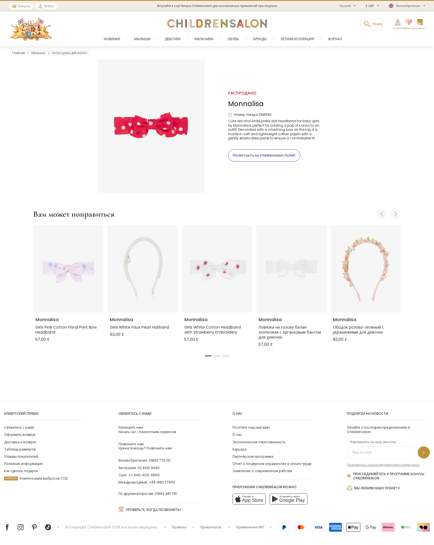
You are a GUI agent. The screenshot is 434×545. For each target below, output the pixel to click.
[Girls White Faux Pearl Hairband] (143, 269)
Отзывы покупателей (21, 456)
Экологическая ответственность (259, 442)
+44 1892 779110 (162, 482)
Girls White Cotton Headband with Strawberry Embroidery (212, 330)
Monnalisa (246, 103)
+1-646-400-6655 (144, 475)
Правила (179, 527)
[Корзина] (420, 24)
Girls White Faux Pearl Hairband (139, 327)
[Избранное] (407, 24)
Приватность (211, 527)
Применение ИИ (250, 527)
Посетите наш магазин (251, 427)
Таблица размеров (20, 449)
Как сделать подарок (21, 471)
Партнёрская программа (252, 456)
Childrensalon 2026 (103, 527)
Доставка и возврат (20, 442)
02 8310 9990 (149, 467)
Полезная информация (23, 463)
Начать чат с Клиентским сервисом (147, 429)
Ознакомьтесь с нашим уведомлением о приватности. (383, 465)
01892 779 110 (159, 460)
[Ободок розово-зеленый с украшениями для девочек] (366, 269)
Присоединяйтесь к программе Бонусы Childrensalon (385, 476)
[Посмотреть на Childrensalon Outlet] (264, 155)
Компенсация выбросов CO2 (36, 478)
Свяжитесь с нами (19, 427)
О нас (237, 434)
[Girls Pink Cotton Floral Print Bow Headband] (68, 269)
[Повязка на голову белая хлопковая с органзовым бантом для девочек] (291, 269)
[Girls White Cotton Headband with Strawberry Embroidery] (217, 269)
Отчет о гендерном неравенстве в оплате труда (271, 463)
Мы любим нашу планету (373, 488)
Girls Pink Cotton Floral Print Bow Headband (66, 330)
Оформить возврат (20, 434)
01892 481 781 (166, 493)
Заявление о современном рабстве (262, 471)
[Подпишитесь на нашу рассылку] (424, 452)
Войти (48, 6)
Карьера (239, 449)
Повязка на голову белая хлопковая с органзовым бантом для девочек (290, 332)
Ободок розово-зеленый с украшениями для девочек (358, 330)
